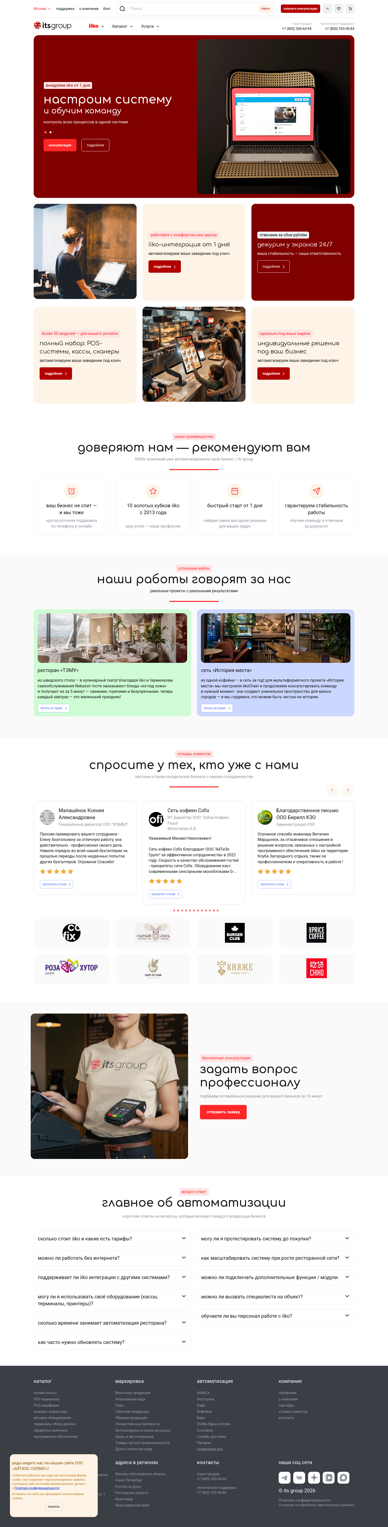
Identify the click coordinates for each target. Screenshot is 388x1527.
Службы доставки (211, 1437)
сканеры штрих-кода (50, 1412)
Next (347, 789)
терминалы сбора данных (55, 1424)
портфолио (287, 1393)
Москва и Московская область (140, 1474)
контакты (286, 1418)
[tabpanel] (112, 662)
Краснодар (124, 1499)
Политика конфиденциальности (305, 1500)
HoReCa (203, 1393)
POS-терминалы (47, 1399)
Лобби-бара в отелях (213, 1424)
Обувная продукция (131, 1418)
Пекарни (204, 1443)
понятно (54, 1506)
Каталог (119, 26)
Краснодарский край (132, 1505)
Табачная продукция (132, 1412)
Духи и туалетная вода (133, 1449)
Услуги (147, 26)
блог (107, 9)
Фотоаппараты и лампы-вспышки (142, 1430)
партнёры (286, 1405)
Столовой (205, 1430)
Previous (332, 789)
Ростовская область (131, 1493)
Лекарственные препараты (137, 1424)
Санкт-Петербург (129, 1480)
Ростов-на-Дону (128, 1487)
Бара (201, 1418)
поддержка (65, 9)
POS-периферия (46, 1405)
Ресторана (205, 1399)
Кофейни (204, 1412)
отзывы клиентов (293, 1412)
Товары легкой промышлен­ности (142, 1443)
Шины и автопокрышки (134, 1437)
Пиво (119, 1405)
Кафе (201, 1405)
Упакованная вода (130, 1399)
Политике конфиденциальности (37, 1488)
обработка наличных (51, 1430)
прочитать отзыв (57, 884)
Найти (265, 8)
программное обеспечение (56, 1437)
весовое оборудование (52, 1418)
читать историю (53, 708)
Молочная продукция (132, 1393)
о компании (88, 9)
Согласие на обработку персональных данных (316, 1505)
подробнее (95, 145)
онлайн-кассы (45, 1393)
